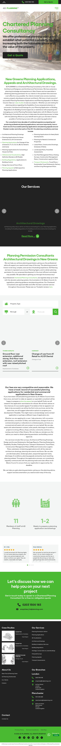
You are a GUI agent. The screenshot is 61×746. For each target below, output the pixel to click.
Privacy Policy (19, 730)
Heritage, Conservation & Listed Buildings (43, 650)
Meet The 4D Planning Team (9, 673)
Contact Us (5, 719)
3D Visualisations (36, 638)
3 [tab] (31, 564)
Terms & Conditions (32, 730)
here (50, 287)
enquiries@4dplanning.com (31, 609)
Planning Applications (9, 142)
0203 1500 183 (29, 2)
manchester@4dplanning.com (43, 700)
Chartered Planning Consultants (25, 278)
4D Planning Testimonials (9, 676)
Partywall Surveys (37, 654)
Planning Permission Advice (39, 631)
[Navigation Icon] (56, 8)
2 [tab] (29, 564)
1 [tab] (28, 564)
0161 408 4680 (39, 697)
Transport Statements (41, 162)
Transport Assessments (38, 660)
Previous (4, 211)
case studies (19, 103)
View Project (25, 637)
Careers (4, 683)
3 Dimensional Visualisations (11, 155)
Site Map (44, 730)
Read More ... (30, 236)
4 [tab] (33, 564)
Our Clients (5, 680)
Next (57, 211)
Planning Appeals (8, 168)
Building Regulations (9, 160)
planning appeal (26, 401)
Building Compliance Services (40, 644)
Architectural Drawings (38, 641)
